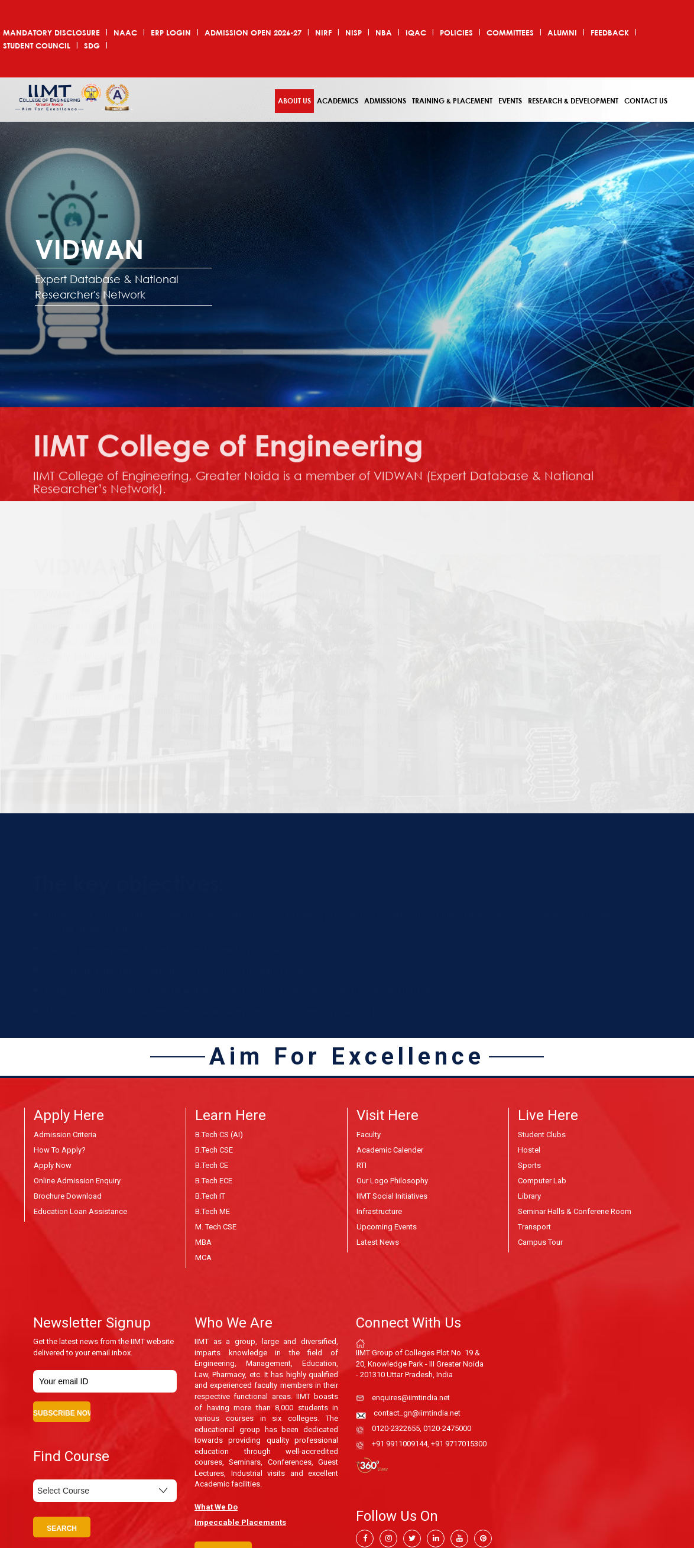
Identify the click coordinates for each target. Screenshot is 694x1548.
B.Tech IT (210, 1196)
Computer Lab (542, 1180)
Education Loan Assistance (80, 1211)
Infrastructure (379, 1211)
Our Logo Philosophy (392, 1180)
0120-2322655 (396, 1428)
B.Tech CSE (214, 1149)
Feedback (610, 33)
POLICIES (456, 33)
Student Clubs (542, 1134)
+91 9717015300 (459, 1443)
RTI (361, 1165)
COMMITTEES (510, 33)
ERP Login (171, 33)
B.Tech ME (212, 1211)
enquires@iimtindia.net (411, 1397)
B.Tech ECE (213, 1180)
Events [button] (510, 100)
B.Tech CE (211, 1165)
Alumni (562, 33)
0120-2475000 (447, 1428)
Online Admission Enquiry (77, 1180)
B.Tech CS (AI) (219, 1134)
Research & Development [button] (573, 100)
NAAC (125, 33)
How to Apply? (60, 1149)
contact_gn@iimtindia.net (417, 1413)
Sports (529, 1165)
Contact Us (645, 100)
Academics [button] (337, 100)
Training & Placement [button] (452, 100)
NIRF (323, 33)
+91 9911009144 (399, 1443)
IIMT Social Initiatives (391, 1196)
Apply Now (53, 1165)
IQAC (416, 33)
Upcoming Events (386, 1226)
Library (529, 1196)
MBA (203, 1242)
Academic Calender (389, 1149)
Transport (534, 1226)
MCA (203, 1257)
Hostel (529, 1149)
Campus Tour (540, 1242)
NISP (353, 33)
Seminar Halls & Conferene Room (574, 1211)
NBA (383, 33)
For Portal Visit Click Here (98, 782)
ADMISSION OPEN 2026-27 (253, 33)
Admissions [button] (385, 100)
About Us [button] (294, 100)
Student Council (36, 45)
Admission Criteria (65, 1134)
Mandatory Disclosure (51, 33)
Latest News (377, 1242)
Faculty (368, 1134)
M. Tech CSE (215, 1226)
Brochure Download (68, 1196)
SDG (92, 45)
